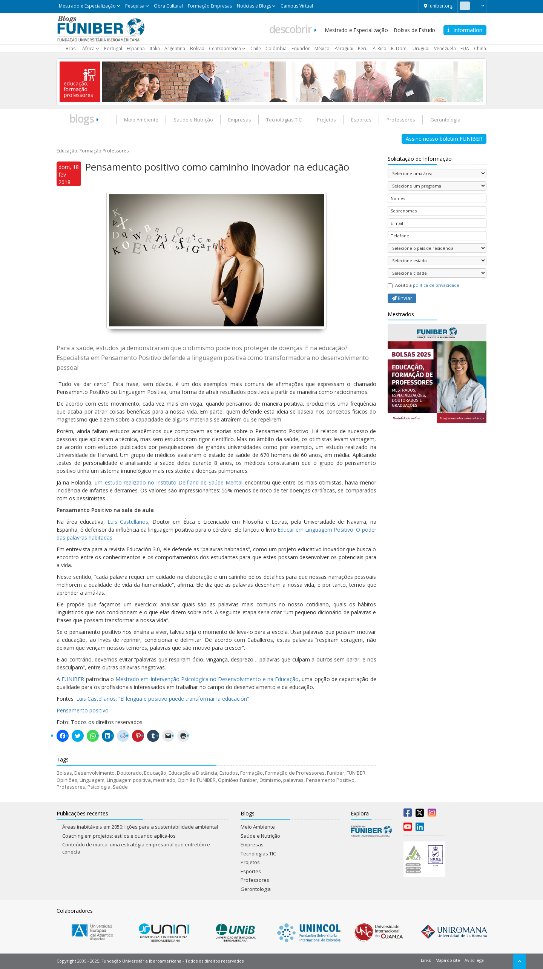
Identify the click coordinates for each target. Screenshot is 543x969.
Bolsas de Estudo (414, 30)
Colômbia (276, 48)
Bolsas (64, 772)
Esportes (361, 119)
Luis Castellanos (127, 521)
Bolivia (197, 48)
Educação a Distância (193, 772)
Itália (155, 48)
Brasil (72, 48)
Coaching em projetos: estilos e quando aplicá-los (119, 835)
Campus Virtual (297, 6)
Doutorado (129, 772)
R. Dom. (399, 48)
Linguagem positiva (129, 780)
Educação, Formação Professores (93, 151)
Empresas (239, 119)
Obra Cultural (168, 6)
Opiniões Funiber (237, 780)
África (88, 48)
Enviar (402, 298)
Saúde (120, 786)
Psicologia (98, 786)
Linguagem (92, 780)
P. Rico (380, 48)
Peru (363, 48)
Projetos (326, 119)
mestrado (164, 780)
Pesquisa (134, 6)
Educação (155, 772)
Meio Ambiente (141, 119)
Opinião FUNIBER (197, 780)
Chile (255, 48)
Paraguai (343, 48)
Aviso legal (475, 960)
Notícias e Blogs (254, 6)
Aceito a (423, 285)
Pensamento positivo (83, 710)
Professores (401, 119)
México (322, 48)
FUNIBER (72, 679)
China (480, 48)
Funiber (335, 772)
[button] (479, 5)
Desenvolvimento (94, 772)
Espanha (136, 48)
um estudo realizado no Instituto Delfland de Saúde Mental (168, 482)
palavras (293, 780)
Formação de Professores (295, 772)
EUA (464, 48)
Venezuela (445, 48)
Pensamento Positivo (330, 780)
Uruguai (421, 48)
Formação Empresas (210, 6)
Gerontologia (445, 119)
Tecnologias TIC (284, 119)
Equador (300, 48)
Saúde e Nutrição (193, 119)
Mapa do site (448, 960)
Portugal (113, 48)
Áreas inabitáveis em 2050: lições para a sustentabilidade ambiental (140, 826)
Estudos (228, 772)
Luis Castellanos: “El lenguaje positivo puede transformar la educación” (162, 698)
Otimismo (270, 780)
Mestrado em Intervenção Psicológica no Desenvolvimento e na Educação (207, 679)
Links (426, 960)
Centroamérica (225, 48)
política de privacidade (436, 285)
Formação (251, 772)
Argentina (174, 48)
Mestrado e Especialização (87, 6)
